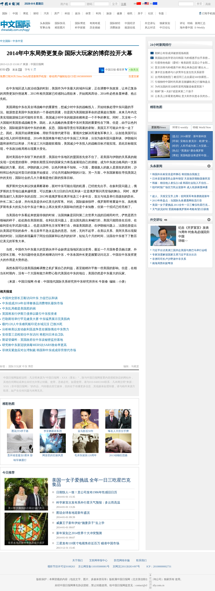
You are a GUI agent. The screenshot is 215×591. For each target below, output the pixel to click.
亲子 (140, 13)
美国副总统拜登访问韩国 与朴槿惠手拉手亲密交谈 (184, 57)
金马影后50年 (85, 431)
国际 (4, 13)
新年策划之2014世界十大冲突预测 (79, 533)
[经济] (175, 145)
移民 (129, 13)
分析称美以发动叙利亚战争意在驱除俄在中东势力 (35, 329)
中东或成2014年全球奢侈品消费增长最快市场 (32, 303)
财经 (36, 13)
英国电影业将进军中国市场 (196, 155)
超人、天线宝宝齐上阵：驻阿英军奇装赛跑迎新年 (181, 196)
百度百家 (134, 76)
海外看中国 (186, 27)
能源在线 (130, 27)
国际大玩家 (15, 366)
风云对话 (150, 27)
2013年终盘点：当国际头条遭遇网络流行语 (177, 200)
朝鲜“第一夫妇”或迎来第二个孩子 (174, 91)
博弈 (30, 366)
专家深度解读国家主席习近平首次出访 (174, 254)
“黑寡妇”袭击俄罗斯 (191, 150)
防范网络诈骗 (122, 560)
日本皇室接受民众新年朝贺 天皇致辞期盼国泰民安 (181, 178)
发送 (15, 69)
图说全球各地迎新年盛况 (73, 512)
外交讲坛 (150, 23)
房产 (57, 13)
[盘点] (175, 136)
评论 (182, 23)
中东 (24, 366)
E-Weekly (200, 27)
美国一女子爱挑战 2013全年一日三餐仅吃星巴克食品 (182, 204)
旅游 (109, 13)
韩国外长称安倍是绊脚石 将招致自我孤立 (176, 174)
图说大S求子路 (20, 431)
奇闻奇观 (95, 23)
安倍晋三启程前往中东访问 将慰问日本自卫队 (33, 334)
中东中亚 (18, 41)
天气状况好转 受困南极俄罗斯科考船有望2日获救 (180, 209)
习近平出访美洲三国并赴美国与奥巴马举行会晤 (179, 250)
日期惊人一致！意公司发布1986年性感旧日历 (86, 492)
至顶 (150, 581)
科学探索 (80, 27)
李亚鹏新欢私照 (53, 431)
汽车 (46, 13)
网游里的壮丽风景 (52, 455)
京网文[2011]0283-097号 (126, 566)
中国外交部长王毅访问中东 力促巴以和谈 (30, 298)
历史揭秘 (95, 27)
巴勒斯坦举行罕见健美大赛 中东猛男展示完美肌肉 (36, 319)
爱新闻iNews (158, 127)
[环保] (175, 141)
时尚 (98, 13)
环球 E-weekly (180, 127)
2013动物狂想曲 (118, 455)
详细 (183, 240)
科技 (67, 13)
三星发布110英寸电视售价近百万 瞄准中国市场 (87, 543)
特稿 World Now (202, 127)
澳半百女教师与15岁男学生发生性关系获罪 (179, 72)
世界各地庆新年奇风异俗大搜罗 (26, 542)
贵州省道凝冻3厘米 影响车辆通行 (20, 458)
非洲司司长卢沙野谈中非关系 (169, 258)
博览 (25, 13)
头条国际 (45, 23)
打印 (2, 69)
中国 (15, 13)
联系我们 (141, 560)
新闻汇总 (200, 23)
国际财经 (115, 23)
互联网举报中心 (98, 560)
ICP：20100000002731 (158, 566)
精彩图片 (60, 27)
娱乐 (77, 13)
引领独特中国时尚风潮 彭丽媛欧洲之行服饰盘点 (182, 81)
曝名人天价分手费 (118, 431)
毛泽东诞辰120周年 (85, 455)
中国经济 (130, 23)
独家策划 (165, 23)
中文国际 (5, 41)
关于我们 (77, 560)
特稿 (190, 23)
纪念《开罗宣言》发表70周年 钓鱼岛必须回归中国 (194, 232)
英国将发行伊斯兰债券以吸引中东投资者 (29, 313)
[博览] (175, 155)
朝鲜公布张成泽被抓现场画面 (172, 53)
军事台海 (45, 27)
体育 (88, 13)
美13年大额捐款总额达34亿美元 (26, 508)
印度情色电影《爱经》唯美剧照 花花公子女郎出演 (184, 62)
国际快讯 (60, 23)
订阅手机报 (208, 13)
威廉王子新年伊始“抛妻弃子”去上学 (80, 523)
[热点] (175, 150)
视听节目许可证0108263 (61, 566)
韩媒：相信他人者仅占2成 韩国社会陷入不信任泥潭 (182, 182)
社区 (150, 13)
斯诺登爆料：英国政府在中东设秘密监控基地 (32, 339)
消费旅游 (115, 27)
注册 (123, 4)
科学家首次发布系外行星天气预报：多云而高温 (88, 502)
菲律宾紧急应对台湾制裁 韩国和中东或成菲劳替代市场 (39, 350)
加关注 (133, 69)
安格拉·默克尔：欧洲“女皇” (196, 141)
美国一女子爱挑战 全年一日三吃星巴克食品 (91, 482)
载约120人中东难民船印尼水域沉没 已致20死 (32, 324)
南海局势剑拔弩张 (162, 263)
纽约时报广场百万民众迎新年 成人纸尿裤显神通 (180, 187)
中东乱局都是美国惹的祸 (19, 308)
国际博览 (80, 23)
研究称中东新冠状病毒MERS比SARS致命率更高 (34, 345)
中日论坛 (165, 27)
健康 (119, 13)
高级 (208, 4)
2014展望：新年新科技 (193, 136)
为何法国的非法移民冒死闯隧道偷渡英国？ (179, 86)
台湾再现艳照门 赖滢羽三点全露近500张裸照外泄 (183, 77)
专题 (161, 13)
